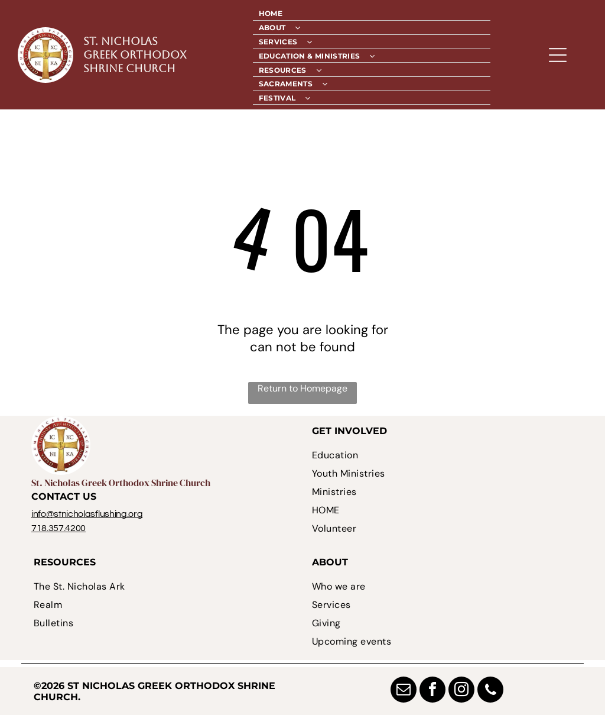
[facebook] (432, 691)
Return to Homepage (302, 388)
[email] (404, 691)
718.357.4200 (58, 528)
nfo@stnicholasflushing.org (88, 514)
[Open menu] (558, 55)
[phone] (490, 691)
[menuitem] (372, 14)
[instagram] (461, 691)
